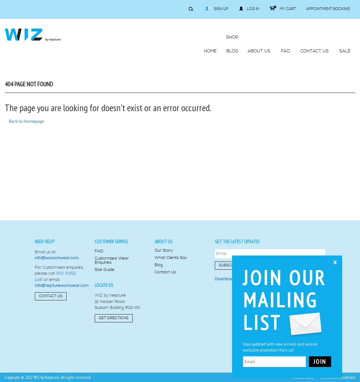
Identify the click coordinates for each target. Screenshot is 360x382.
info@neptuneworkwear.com (62, 285)
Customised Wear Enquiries (112, 260)
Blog (159, 265)
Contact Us (50, 296)
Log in (249, 8)
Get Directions (114, 318)
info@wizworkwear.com (57, 258)
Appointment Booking (328, 9)
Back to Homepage (26, 121)
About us (163, 241)
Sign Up (216, 8)
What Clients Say (171, 258)
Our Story (164, 251)
